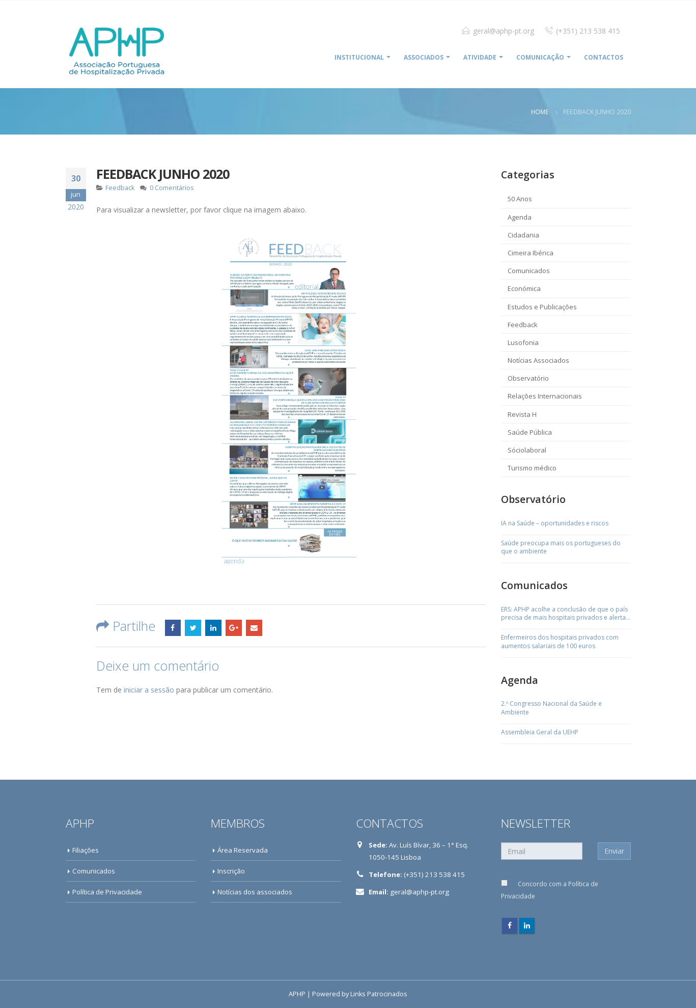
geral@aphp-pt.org (503, 31)
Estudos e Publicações (542, 306)
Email (254, 628)
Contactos (603, 57)
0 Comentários (172, 187)
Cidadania (523, 235)
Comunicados (529, 270)
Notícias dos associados (254, 891)
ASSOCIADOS (423, 57)
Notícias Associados (538, 360)
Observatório (528, 378)
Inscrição (231, 871)
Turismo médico (532, 467)
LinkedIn (213, 628)
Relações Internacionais (545, 396)
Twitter (193, 628)
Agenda (520, 217)
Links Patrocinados (378, 994)
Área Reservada (242, 850)
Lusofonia (523, 342)
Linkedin (527, 925)
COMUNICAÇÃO (540, 57)
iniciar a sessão (149, 690)
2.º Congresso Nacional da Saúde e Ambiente (551, 708)
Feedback (119, 187)
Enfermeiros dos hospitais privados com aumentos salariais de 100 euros (560, 641)
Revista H (522, 414)
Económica (524, 288)
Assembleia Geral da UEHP (539, 732)
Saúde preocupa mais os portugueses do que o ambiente (561, 547)
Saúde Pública (530, 432)
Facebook (173, 628)
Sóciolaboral (527, 450)
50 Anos (520, 198)
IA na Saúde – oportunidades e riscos (554, 523)
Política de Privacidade (107, 891)
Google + (234, 628)
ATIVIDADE (479, 57)
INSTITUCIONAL (359, 57)
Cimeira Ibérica (530, 252)
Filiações (85, 850)
